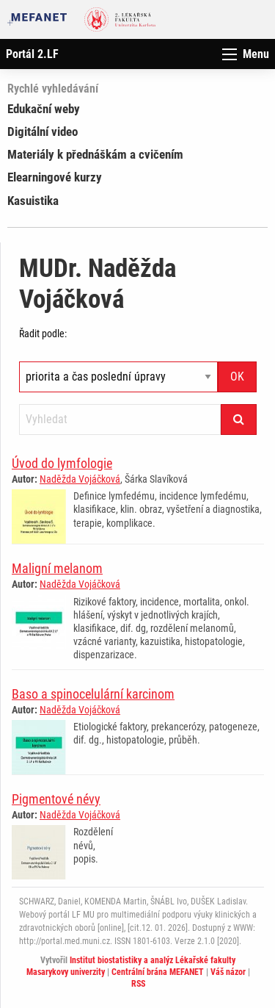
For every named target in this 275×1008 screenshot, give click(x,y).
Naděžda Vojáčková (80, 479)
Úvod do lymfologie (62, 463)
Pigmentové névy (56, 799)
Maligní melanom (57, 568)
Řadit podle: (43, 333)
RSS (138, 984)
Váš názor (228, 972)
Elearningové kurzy (54, 177)
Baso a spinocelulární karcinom (93, 694)
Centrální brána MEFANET (157, 972)
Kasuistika (33, 200)
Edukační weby (43, 108)
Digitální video (42, 131)
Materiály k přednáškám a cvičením (95, 154)
